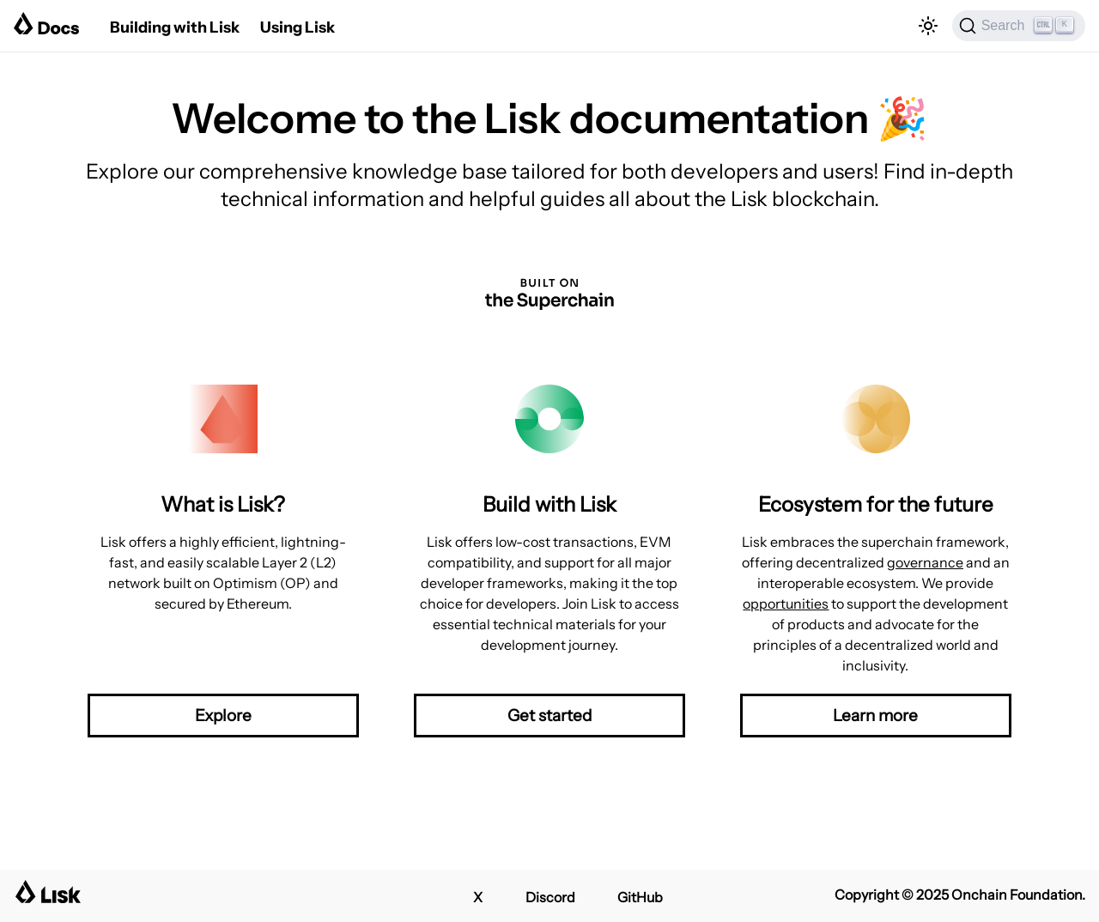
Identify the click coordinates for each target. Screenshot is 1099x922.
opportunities (786, 603)
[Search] (1018, 25)
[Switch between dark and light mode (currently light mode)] (928, 25)
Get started (549, 715)
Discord (550, 897)
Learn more (875, 715)
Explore (223, 715)
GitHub (640, 897)
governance (925, 562)
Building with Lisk (175, 27)
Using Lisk (297, 27)
